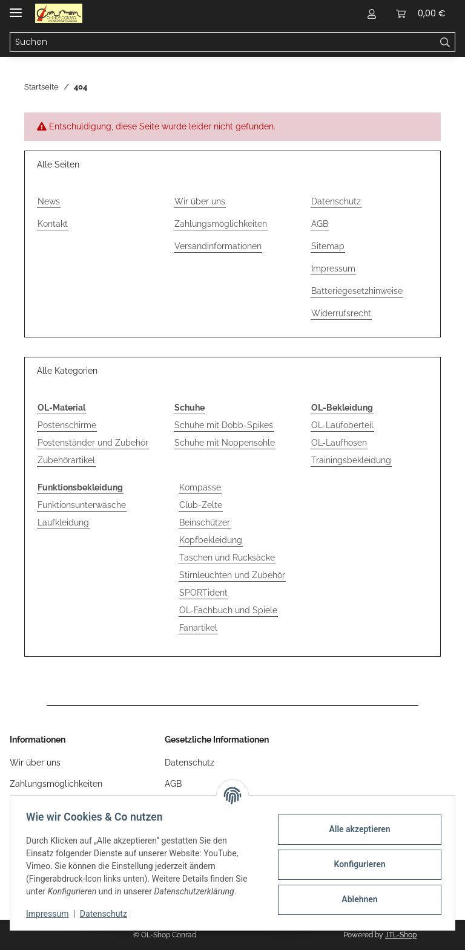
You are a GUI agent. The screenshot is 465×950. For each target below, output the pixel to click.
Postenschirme (67, 425)
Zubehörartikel (66, 460)
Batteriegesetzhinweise (357, 291)
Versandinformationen (218, 246)
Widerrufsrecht (341, 313)
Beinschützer (204, 522)
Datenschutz (107, 914)
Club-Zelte (200, 505)
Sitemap (328, 246)
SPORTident (203, 592)
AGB (319, 224)
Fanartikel (198, 628)
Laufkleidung (63, 522)
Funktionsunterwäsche (82, 505)
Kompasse (200, 487)
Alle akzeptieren (355, 829)
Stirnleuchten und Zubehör (232, 575)
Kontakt (53, 224)
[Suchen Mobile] (223, 42)
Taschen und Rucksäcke (227, 557)
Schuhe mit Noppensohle (224, 442)
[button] (371, 13)
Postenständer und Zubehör (93, 442)
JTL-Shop (401, 935)
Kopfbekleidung (210, 540)
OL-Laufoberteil (342, 425)
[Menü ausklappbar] (16, 7)
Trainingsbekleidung (351, 460)
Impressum (51, 914)
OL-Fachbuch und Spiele (228, 610)
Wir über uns (199, 201)
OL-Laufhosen (339, 442)
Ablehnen (356, 899)
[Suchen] (445, 42)
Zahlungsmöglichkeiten (220, 224)
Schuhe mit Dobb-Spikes (223, 425)
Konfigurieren (355, 864)
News (49, 201)
